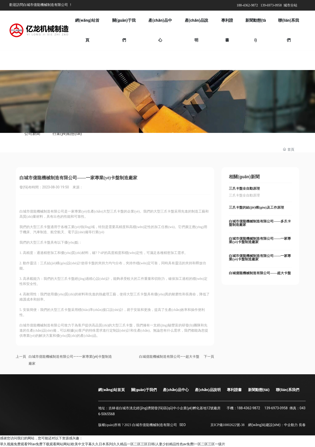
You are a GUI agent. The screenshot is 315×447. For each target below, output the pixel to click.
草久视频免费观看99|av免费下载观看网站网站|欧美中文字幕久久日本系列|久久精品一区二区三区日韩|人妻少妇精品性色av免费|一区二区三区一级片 (112, 444)
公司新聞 (32, 133)
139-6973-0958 (271, 5)
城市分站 (290, 5)
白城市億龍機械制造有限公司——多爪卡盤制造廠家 (260, 223)
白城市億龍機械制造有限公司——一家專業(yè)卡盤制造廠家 (260, 240)
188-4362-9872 (247, 5)
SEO (182, 425)
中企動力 (291, 425)
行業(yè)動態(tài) (67, 133)
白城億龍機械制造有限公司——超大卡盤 (169, 356)
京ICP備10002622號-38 (227, 425)
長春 (302, 425)
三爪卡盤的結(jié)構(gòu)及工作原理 (256, 207)
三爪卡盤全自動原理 (244, 188)
